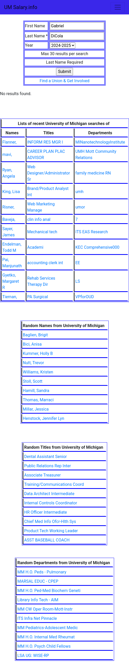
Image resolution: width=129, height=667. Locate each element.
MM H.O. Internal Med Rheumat (46, 637)
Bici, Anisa (32, 344)
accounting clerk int (45, 262)
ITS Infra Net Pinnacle (37, 618)
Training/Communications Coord (54, 484)
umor (80, 207)
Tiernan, (9, 296)
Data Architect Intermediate (49, 493)
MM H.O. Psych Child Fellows (43, 646)
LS (77, 281)
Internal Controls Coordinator (50, 503)
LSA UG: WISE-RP (33, 655)
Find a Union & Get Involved (64, 80)
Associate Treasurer (42, 475)
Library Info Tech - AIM (37, 599)
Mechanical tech (42, 231)
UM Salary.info (20, 7)
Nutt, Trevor (33, 362)
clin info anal (38, 219)
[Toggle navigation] (117, 7)
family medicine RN (93, 173)
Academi (35, 247)
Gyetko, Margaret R (10, 281)
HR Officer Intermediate (45, 512)
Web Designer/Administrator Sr (48, 173)
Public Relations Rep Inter (47, 465)
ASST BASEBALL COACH (47, 540)
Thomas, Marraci (38, 399)
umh (79, 191)
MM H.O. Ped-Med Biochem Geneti (48, 590)
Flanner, (9, 142)
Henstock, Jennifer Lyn (43, 418)
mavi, (7, 154)
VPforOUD (84, 296)
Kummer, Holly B (38, 353)
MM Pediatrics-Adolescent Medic (47, 627)
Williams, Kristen (38, 372)
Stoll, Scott (32, 381)
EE (77, 262)
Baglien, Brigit (35, 334)
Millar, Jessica (36, 409)
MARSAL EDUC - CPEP (37, 581)
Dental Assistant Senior (45, 456)
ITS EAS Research (91, 231)
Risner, (8, 207)
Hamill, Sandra (36, 390)
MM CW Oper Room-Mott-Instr (44, 609)
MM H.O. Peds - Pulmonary (41, 572)
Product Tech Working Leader (51, 530)
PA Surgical (37, 296)
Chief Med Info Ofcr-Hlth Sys (50, 521)
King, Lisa (11, 191)
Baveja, (8, 219)
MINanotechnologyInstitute (100, 142)
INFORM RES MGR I (45, 142)
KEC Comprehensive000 (97, 247)
